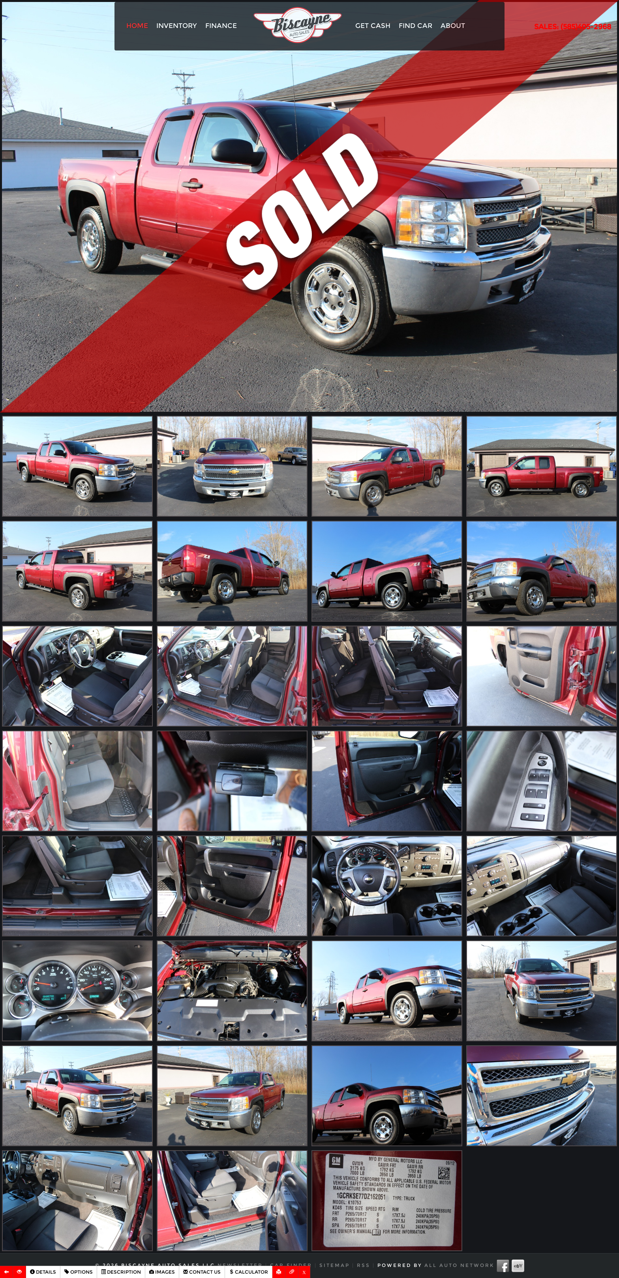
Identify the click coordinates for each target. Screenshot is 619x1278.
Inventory (176, 26)
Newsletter (240, 1265)
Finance (221, 26)
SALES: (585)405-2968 (572, 26)
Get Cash (372, 26)
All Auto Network (459, 1265)
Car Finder (291, 1265)
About (453, 26)
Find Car (415, 26)
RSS (363, 1265)
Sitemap (334, 1265)
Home (137, 26)
